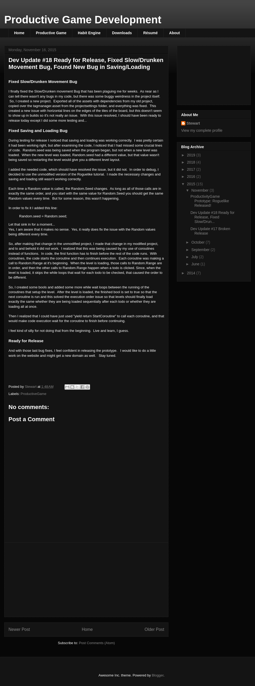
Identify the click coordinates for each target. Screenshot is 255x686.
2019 (191, 155)
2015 (191, 184)
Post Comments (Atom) (97, 643)
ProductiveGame (33, 394)
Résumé (150, 33)
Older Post (154, 629)
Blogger (157, 675)
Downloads (122, 33)
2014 (191, 273)
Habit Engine (89, 33)
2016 (191, 176)
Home (19, 33)
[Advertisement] (86, 580)
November (200, 190)
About (174, 33)
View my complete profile (201, 130)
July (195, 257)
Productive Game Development (82, 19)
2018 (191, 162)
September (200, 250)
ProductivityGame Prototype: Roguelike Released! (209, 201)
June (195, 264)
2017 (191, 169)
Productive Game (51, 33)
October (198, 242)
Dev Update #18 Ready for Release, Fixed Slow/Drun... (212, 217)
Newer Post (19, 629)
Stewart (193, 123)
